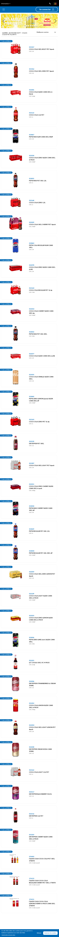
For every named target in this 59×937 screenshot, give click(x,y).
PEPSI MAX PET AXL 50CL (38, 334)
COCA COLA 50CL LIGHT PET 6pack (41, 465)
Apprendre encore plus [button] (8, 935)
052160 (31, 288)
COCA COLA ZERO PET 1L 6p (39, 421)
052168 (31, 200)
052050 (31, 725)
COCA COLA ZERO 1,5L (37, 202)
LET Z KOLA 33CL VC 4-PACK (39, 662)
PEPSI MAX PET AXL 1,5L (37, 180)
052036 (31, 681)
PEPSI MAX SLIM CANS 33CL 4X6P (41, 137)
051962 (31, 69)
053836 (31, 637)
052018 (31, 155)
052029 (31, 222)
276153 (31, 878)
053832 (31, 332)
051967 (31, 47)
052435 (31, 374)
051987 (31, 463)
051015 (31, 660)
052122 (31, 113)
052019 (31, 615)
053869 (31, 396)
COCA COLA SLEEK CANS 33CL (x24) (42, 356)
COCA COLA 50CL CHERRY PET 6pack (42, 224)
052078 (31, 265)
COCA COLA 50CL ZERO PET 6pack (41, 71)
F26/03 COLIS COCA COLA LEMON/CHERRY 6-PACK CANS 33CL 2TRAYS (42, 903)
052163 (31, 419)
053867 (31, 135)
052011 (31, 484)
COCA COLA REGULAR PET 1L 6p (40, 290)
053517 (31, 792)
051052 (31, 703)
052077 (31, 354)
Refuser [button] (39, 933)
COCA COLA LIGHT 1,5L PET (39, 772)
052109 (31, 594)
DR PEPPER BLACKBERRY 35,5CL (40, 794)
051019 (31, 835)
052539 (31, 441)
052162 (31, 770)
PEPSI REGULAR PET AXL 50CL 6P (41, 553)
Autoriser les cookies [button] (50, 933)
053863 (31, 243)
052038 (31, 747)
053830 (31, 551)
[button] (47, 9)
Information (5, 3)
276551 (31, 899)
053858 (31, 506)
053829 (31, 529)
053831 (31, 178)
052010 (31, 309)
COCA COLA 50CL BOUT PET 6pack (41, 49)
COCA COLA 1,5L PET (36, 115)
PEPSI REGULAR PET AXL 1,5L (39, 531)
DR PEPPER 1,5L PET (36, 816)
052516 (31, 814)
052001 (31, 90)
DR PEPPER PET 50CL (36, 443)
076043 (31, 856)
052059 (31, 572)
